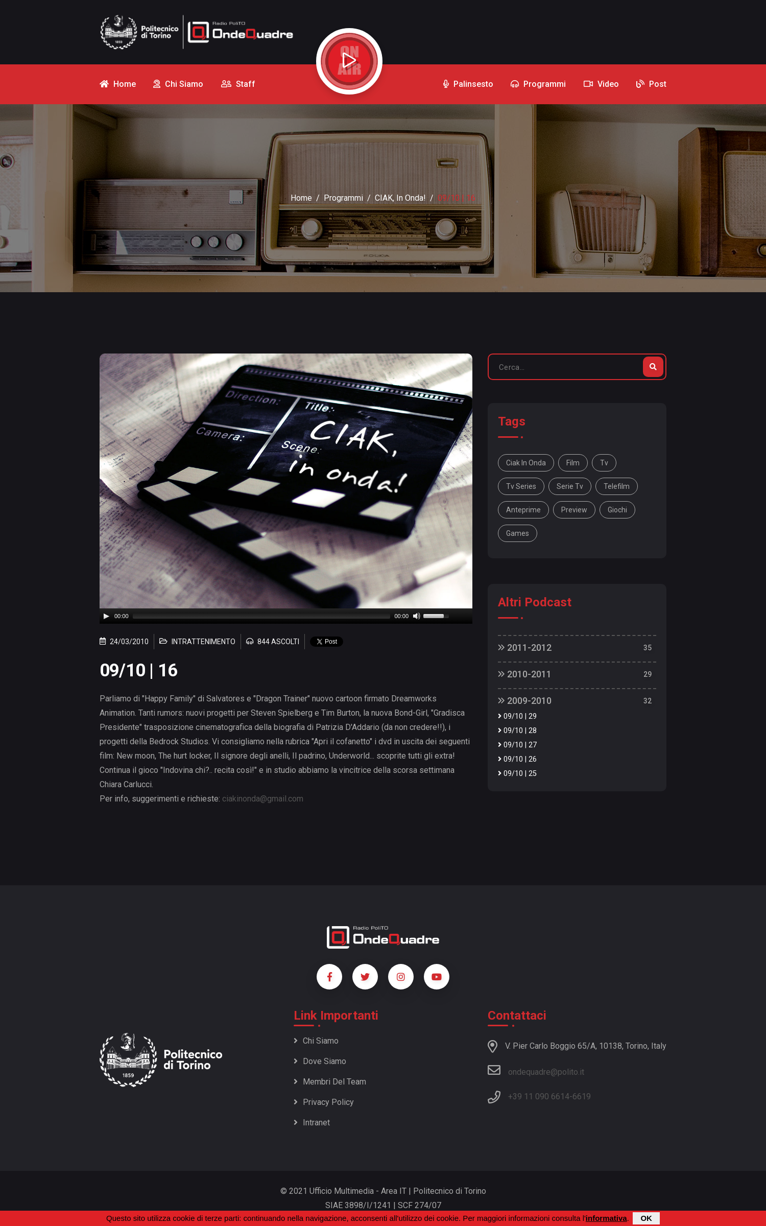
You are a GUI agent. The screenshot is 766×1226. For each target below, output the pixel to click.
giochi (617, 510)
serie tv (570, 486)
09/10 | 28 (517, 730)
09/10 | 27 (517, 745)
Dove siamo (320, 1061)
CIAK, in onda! (400, 198)
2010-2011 (525, 674)
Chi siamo (316, 1041)
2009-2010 (525, 700)
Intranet (312, 1122)
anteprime (523, 510)
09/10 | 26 (517, 759)
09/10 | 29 (517, 716)
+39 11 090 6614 (538, 1096)
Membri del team (330, 1082)
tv (604, 463)
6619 (581, 1096)
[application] (286, 616)
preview (574, 510)
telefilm (617, 486)
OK (646, 1218)
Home (301, 198)
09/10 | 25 (517, 773)
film (573, 463)
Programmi (343, 198)
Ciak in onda (526, 463)
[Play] (106, 616)
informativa (606, 1218)
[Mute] (417, 616)
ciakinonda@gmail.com (262, 799)
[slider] (262, 616)
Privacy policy (324, 1102)
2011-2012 (525, 647)
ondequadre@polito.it (536, 1070)
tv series (521, 486)
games (517, 533)
